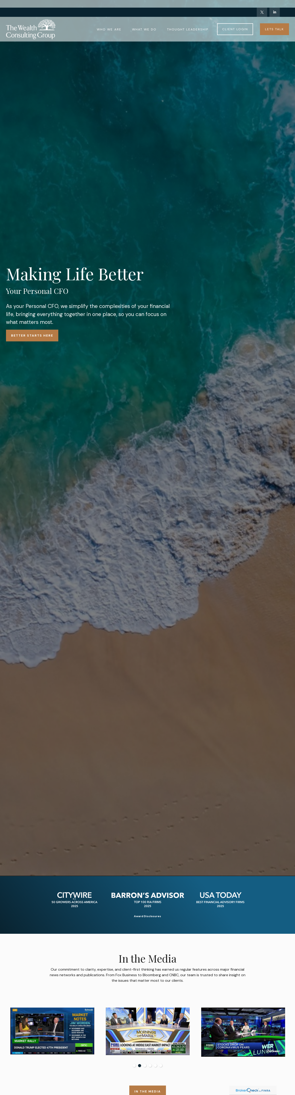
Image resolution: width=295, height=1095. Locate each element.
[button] (109, 21)
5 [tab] (155, 1065)
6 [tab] (160, 1065)
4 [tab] (150, 1065)
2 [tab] (139, 1065)
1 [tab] (134, 1065)
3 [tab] (144, 1065)
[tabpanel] (137, 1032)
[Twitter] (262, 4)
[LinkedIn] (274, 4)
